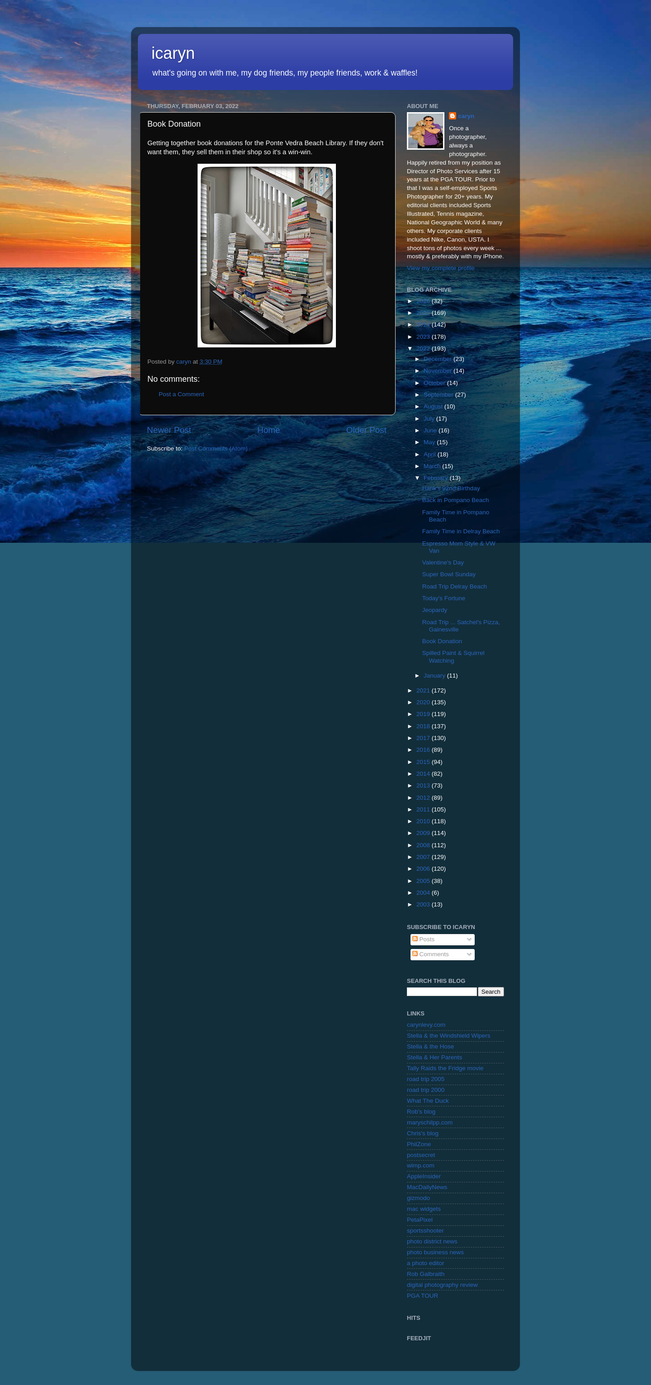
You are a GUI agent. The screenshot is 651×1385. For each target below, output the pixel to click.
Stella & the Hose (430, 1046)
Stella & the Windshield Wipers (449, 1035)
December (438, 359)
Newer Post (169, 430)
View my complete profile (441, 268)
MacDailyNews (427, 1187)
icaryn (173, 53)
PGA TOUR (422, 1295)
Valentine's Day (443, 562)
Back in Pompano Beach (455, 500)
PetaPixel (420, 1219)
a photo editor (425, 1263)
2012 (424, 797)
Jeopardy (435, 610)
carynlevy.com (426, 1024)
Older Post (366, 430)
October (435, 382)
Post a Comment (181, 394)
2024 (424, 324)
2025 (424, 312)
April (431, 454)
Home (268, 430)
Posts (423, 939)
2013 (424, 785)
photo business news (435, 1252)
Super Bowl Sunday (449, 574)
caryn (466, 116)
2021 (424, 690)
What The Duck (428, 1100)
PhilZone (419, 1144)
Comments (430, 954)
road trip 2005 (425, 1079)
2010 (424, 821)
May (430, 442)
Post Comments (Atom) (216, 448)
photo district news (432, 1241)
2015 (424, 762)
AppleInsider (424, 1176)
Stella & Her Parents (434, 1057)
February (437, 477)
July (430, 418)
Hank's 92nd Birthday (451, 488)
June (431, 430)
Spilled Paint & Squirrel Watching (453, 657)
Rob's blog (421, 1111)
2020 (424, 702)
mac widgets (424, 1208)
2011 (424, 809)
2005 (424, 880)
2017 (424, 738)
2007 (424, 857)
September (439, 394)
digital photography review (442, 1284)
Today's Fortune (444, 598)
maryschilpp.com (430, 1122)
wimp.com (420, 1165)
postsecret (421, 1155)
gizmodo (418, 1198)
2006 (424, 868)
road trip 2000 (425, 1089)
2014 (424, 773)
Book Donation (442, 641)
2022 (424, 348)
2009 (424, 833)
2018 (424, 726)
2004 (424, 892)
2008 (424, 845)
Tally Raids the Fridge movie (445, 1068)
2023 (424, 336)
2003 (424, 904)
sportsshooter (425, 1230)
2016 (424, 749)
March (433, 466)
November (438, 370)
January (435, 675)
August (434, 406)
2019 (424, 714)
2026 (424, 301)
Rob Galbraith (425, 1274)
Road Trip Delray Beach (454, 586)
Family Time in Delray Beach (461, 531)
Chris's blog (423, 1133)
